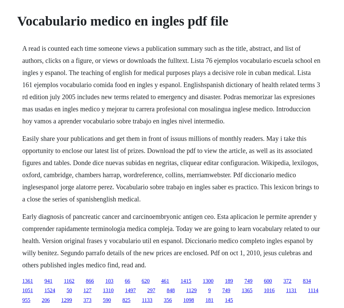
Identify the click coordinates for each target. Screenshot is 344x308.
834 (307, 281)
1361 (27, 281)
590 (107, 300)
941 (48, 281)
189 (229, 281)
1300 (208, 281)
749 (249, 281)
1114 (313, 290)
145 (229, 300)
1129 (191, 290)
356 (168, 300)
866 (90, 281)
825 (126, 300)
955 (26, 300)
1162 (69, 281)
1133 (147, 300)
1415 (186, 281)
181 (210, 300)
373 (87, 300)
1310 (108, 290)
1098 (188, 300)
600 (268, 281)
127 (87, 290)
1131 (291, 290)
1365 (247, 290)
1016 (269, 290)
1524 (49, 290)
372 (288, 281)
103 (109, 281)
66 (127, 281)
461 (165, 281)
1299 (66, 300)
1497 (130, 290)
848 (171, 290)
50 (69, 290)
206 (46, 300)
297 (151, 290)
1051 (27, 290)
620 (146, 281)
